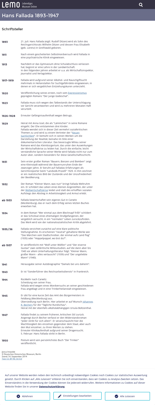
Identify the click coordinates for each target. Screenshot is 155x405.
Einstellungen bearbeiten (77, 395)
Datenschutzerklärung (52, 386)
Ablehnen (27, 396)
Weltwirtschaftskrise (36, 190)
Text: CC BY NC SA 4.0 (12, 358)
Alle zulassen (127, 396)
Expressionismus (77, 92)
